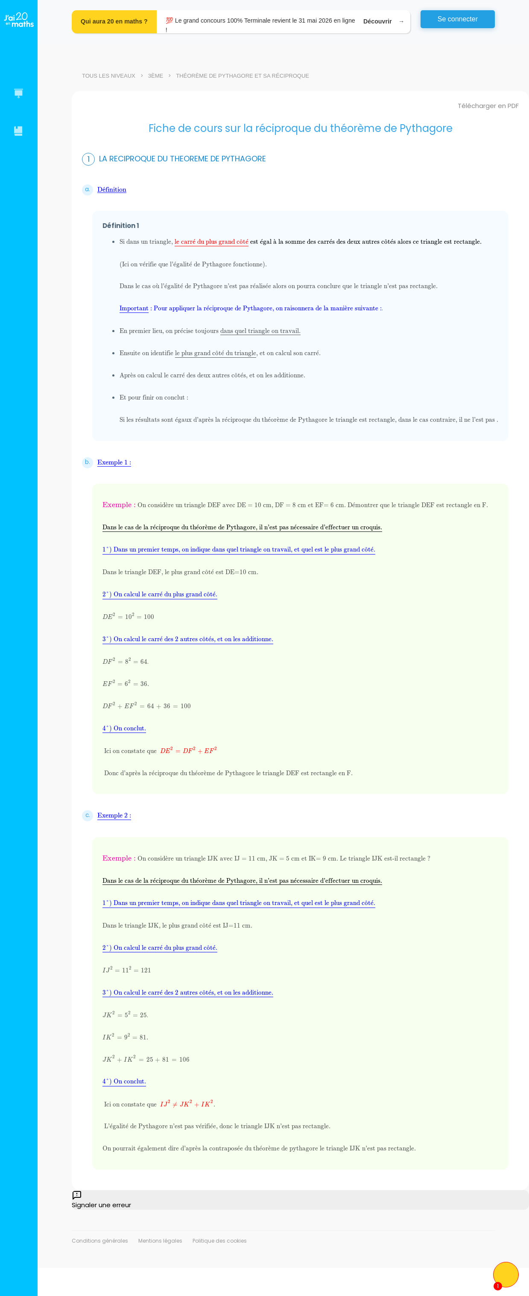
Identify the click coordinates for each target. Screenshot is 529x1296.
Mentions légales (160, 1240)
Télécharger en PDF (488, 105)
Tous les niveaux (108, 76)
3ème (155, 76)
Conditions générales (100, 1240)
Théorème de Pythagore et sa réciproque (242, 76)
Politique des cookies (220, 1240)
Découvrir (382, 21)
